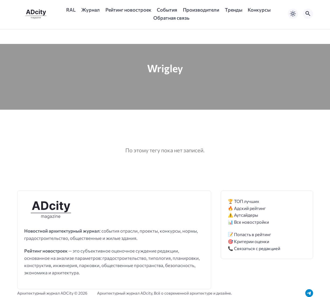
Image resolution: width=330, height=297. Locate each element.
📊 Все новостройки (248, 222)
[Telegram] (309, 293)
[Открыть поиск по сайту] (308, 14)
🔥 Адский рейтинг (247, 208)
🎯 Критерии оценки (248, 241)
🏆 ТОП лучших (243, 201)
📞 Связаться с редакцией (254, 248)
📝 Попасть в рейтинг (249, 234)
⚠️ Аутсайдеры (243, 214)
